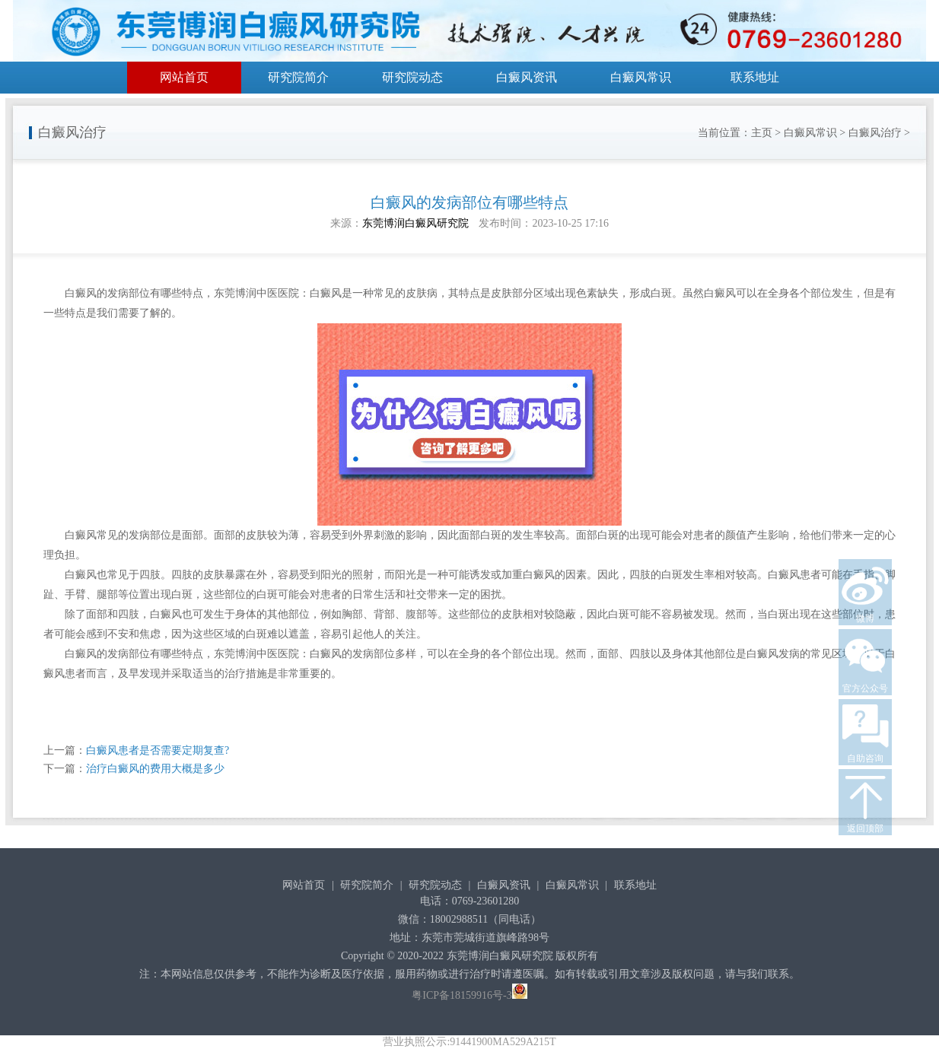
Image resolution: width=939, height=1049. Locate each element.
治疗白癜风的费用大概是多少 (155, 768)
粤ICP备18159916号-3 (461, 995)
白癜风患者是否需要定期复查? (157, 750)
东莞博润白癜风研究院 (415, 223)
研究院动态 (412, 77)
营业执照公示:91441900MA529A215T (469, 1041)
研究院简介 (298, 77)
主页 (761, 132)
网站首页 (184, 77)
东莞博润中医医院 (256, 293)
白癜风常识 (640, 77)
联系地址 (755, 77)
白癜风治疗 (875, 132)
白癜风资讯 (526, 77)
